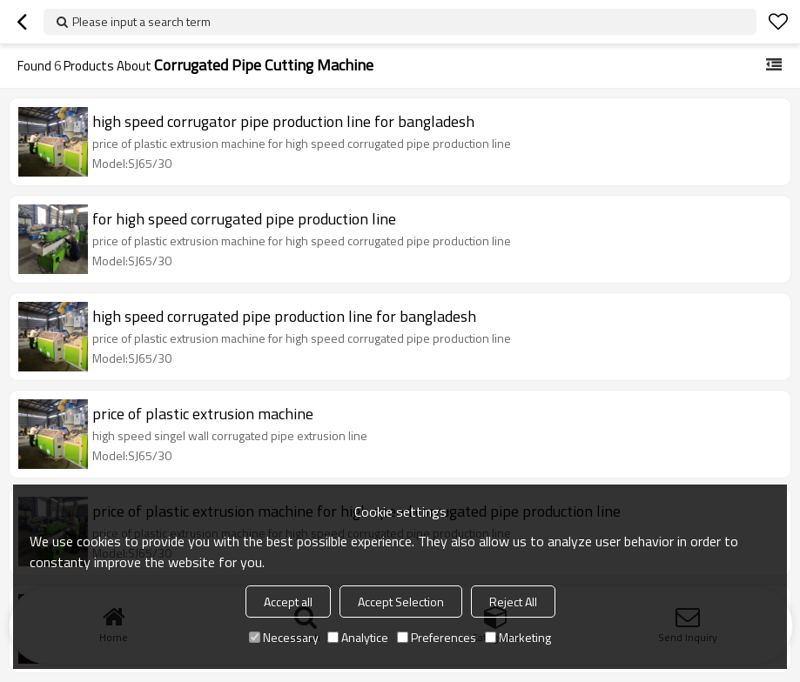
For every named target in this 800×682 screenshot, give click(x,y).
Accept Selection (401, 601)
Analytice (357, 637)
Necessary (284, 637)
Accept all (288, 601)
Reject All (513, 601)
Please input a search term (141, 21)
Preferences (436, 637)
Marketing (518, 637)
